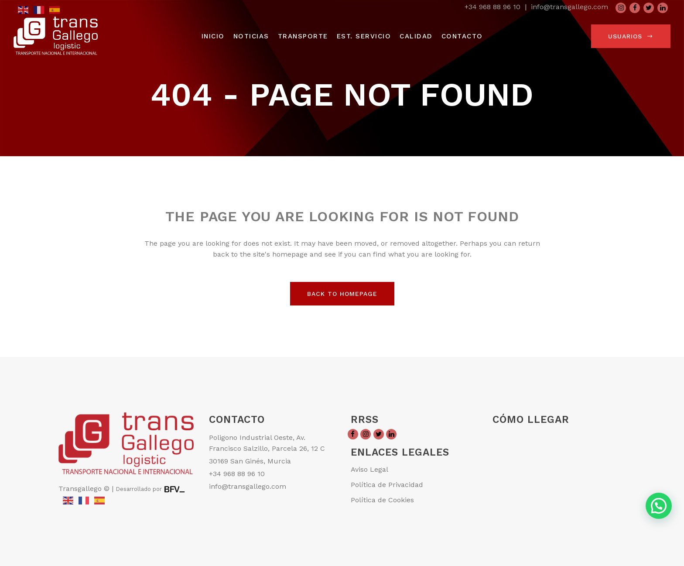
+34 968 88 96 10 (492, 7)
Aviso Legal (369, 469)
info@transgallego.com (569, 7)
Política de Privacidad (387, 484)
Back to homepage (342, 293)
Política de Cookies (382, 500)
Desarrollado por (140, 489)
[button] (659, 506)
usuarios (630, 36)
